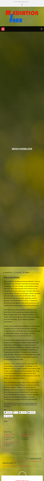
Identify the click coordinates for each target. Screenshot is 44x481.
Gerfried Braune (8, 276)
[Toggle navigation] (3, 29)
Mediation (27, 276)
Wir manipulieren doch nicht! (11, 445)
